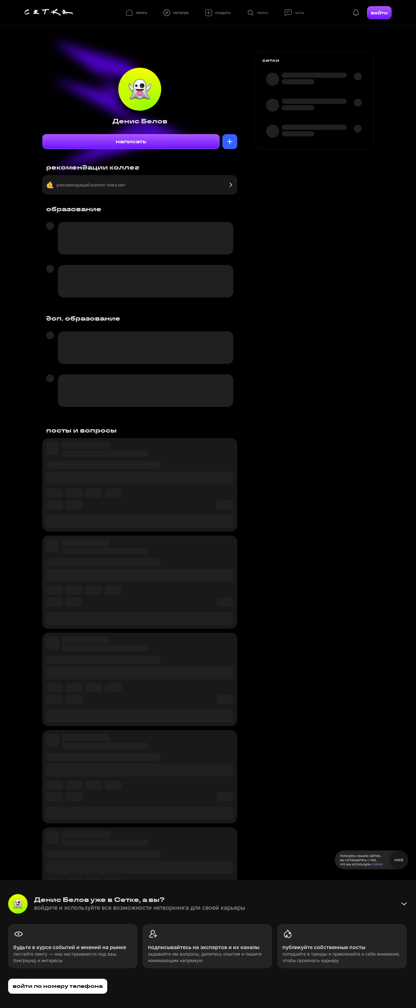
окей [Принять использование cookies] (398, 860)
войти (379, 12)
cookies (377, 864)
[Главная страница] (48, 13)
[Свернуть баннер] (404, 904)
